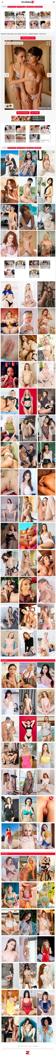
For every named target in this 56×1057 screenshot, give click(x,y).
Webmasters (35, 1046)
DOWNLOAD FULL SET (28, 38)
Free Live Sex (20, 6)
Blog (19, 1046)
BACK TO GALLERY (23, 112)
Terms (30, 1046)
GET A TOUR (35, 112)
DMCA (26, 1046)
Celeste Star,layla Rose (15, 43)
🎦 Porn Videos (29, 6)
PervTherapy (38, 147)
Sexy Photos (12, 6)
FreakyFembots (38, 6)
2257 (22, 1046)
